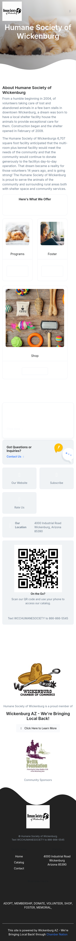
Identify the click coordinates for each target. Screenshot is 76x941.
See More (35, 208)
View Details (17, 271)
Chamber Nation (57, 934)
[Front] (12, 11)
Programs (18, 254)
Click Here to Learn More (38, 728)
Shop (35, 356)
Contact (19, 868)
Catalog (19, 862)
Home (19, 856)
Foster (52, 254)
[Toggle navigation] (70, 11)
